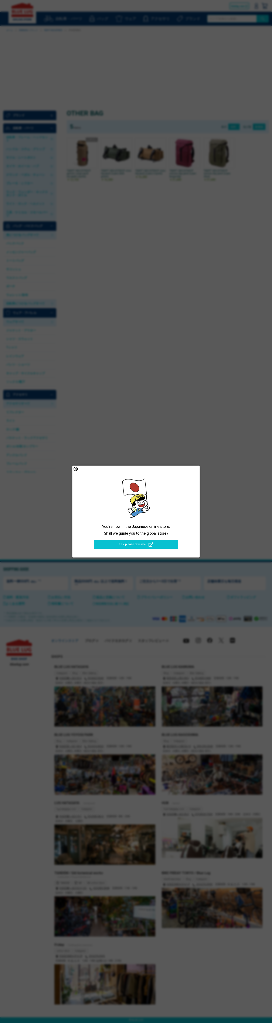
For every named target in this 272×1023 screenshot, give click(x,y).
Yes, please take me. (136, 544)
